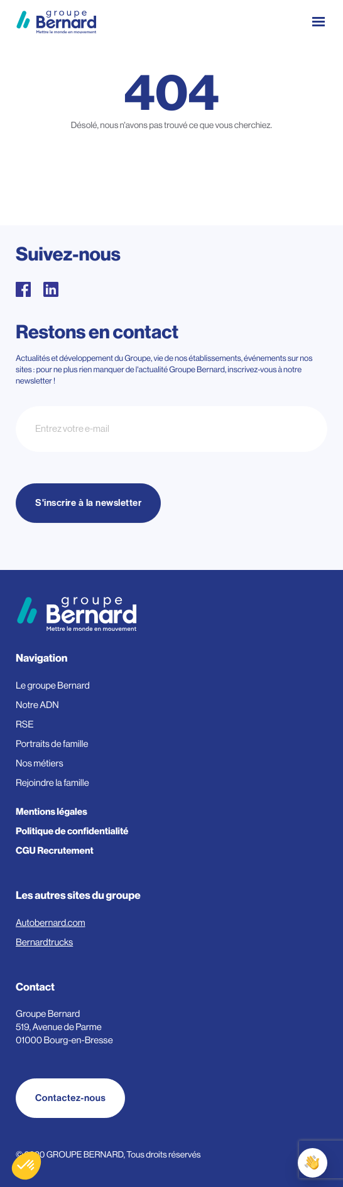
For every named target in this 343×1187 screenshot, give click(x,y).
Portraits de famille (52, 744)
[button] (26, 1166)
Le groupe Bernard (53, 685)
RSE (25, 724)
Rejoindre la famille (52, 783)
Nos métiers (39, 763)
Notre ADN (37, 705)
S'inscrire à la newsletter (88, 503)
